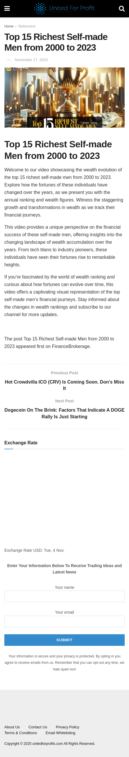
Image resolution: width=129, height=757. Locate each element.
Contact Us (38, 727)
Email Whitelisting (60, 733)
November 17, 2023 (31, 60)
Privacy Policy (67, 727)
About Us (12, 727)
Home (9, 26)
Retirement (27, 26)
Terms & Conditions (20, 733)
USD (37, 550)
